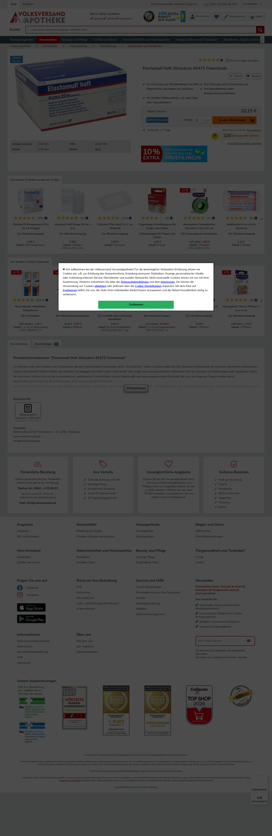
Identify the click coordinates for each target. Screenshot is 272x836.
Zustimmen (70, 93)
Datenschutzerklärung (135, 85)
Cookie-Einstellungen (148, 89)
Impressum (168, 85)
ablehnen (100, 89)
